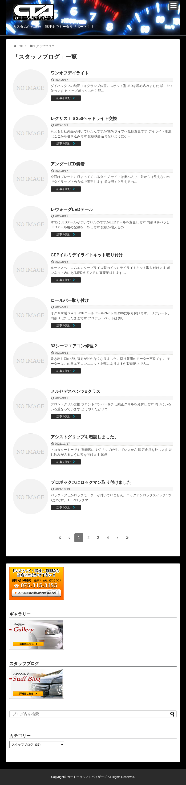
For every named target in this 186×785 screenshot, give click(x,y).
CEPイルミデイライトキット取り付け (87, 255)
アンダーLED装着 (68, 164)
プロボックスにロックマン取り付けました (91, 482)
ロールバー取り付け (70, 300)
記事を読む (64, 98)
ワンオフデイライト (70, 73)
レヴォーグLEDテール (72, 209)
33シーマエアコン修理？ (74, 346)
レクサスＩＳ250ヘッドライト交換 (84, 118)
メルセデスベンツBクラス (75, 391)
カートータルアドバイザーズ (87, 777)
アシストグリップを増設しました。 (84, 437)
